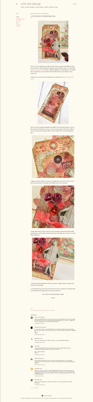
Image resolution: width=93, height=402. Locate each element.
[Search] (75, 4)
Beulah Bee (37, 338)
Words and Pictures (39, 327)
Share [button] (17, 13)
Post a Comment (34, 387)
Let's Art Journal (38, 317)
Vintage (18, 25)
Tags (17, 22)
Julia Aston (37, 379)
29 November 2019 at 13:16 (40, 334)
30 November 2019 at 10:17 (40, 354)
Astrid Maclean (38, 358)
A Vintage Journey (20, 19)
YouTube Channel (30, 7)
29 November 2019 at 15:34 (40, 342)
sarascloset (37, 368)
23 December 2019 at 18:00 (40, 384)
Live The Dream (31, 4)
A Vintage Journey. (39, 69)
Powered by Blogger (46, 395)
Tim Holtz (18, 24)
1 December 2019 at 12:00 (39, 375)
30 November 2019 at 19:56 (40, 364)
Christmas (18, 20)
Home (22, 7)
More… (56, 7)
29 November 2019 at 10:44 (40, 323)
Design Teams (39, 7)
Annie (36, 346)
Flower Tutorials (49, 7)
